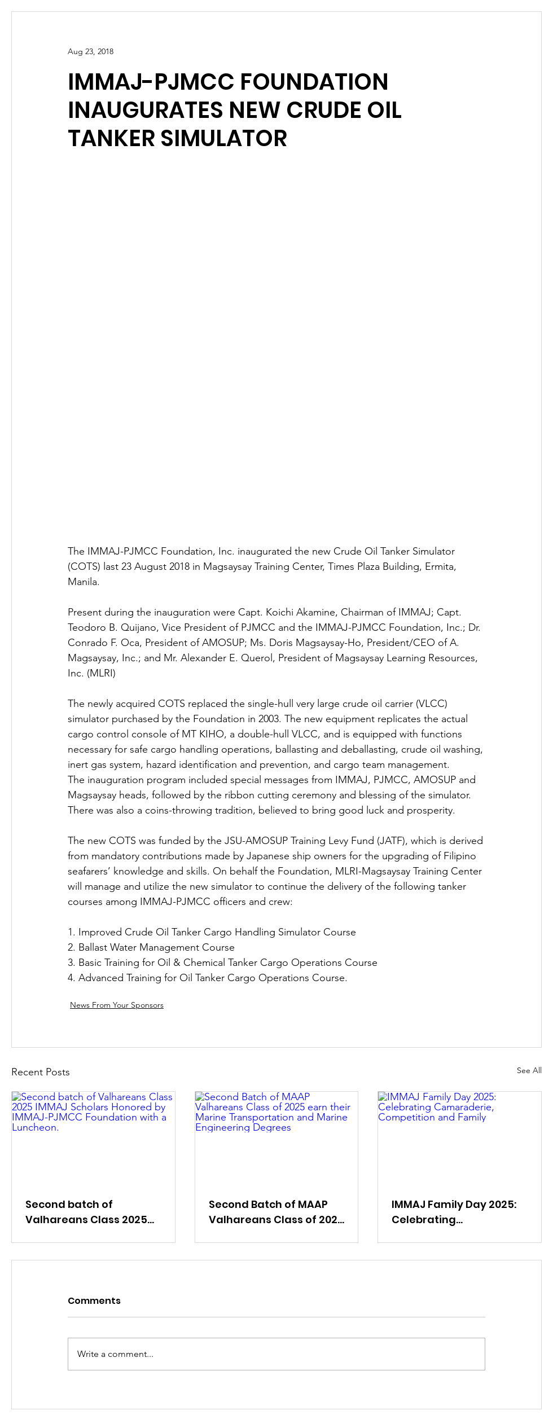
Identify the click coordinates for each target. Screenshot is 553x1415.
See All (529, 1070)
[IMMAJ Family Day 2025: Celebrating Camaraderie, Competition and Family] (459, 1137)
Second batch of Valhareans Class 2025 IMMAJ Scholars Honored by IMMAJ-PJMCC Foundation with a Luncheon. (90, 1212)
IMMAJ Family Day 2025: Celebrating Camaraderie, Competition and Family (456, 1212)
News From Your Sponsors (117, 1005)
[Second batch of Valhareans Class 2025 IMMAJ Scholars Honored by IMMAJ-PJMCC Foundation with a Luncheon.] (93, 1137)
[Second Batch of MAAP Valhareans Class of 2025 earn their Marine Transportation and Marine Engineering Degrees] (276, 1137)
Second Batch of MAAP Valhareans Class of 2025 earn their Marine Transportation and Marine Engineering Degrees (276, 1212)
